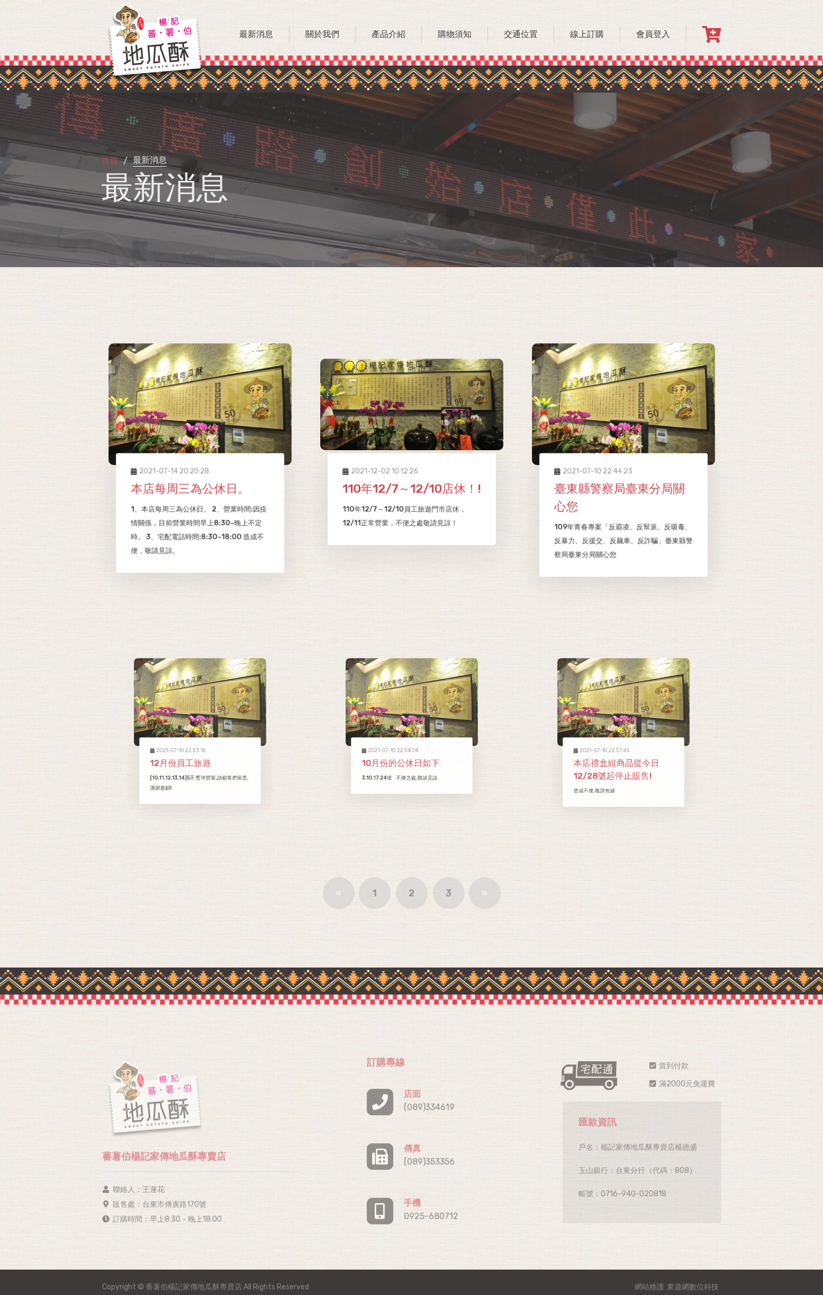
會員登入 (653, 34)
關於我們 (322, 34)
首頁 (108, 161)
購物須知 (455, 34)
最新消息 (256, 34)
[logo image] (155, 39)
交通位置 (521, 34)
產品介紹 (388, 34)
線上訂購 (587, 34)
